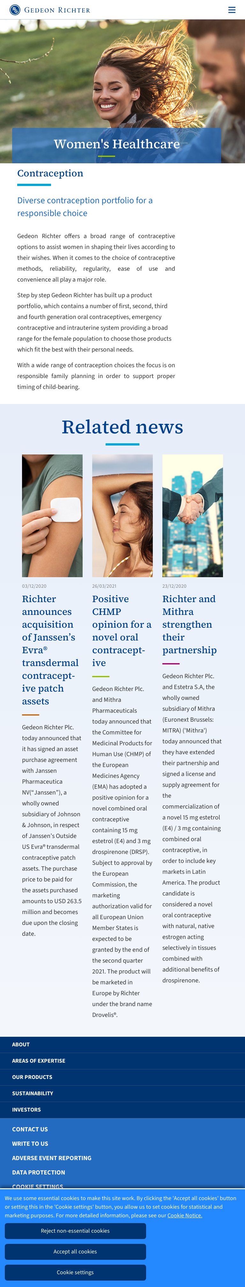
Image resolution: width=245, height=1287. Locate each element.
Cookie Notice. (184, 1216)
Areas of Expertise (38, 1061)
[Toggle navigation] (230, 10)
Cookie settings (37, 1187)
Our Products (32, 1077)
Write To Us (30, 1144)
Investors (26, 1110)
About (21, 1045)
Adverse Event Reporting (52, 1158)
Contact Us (30, 1129)
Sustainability (32, 1093)
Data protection (38, 1172)
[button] (225, 1045)
